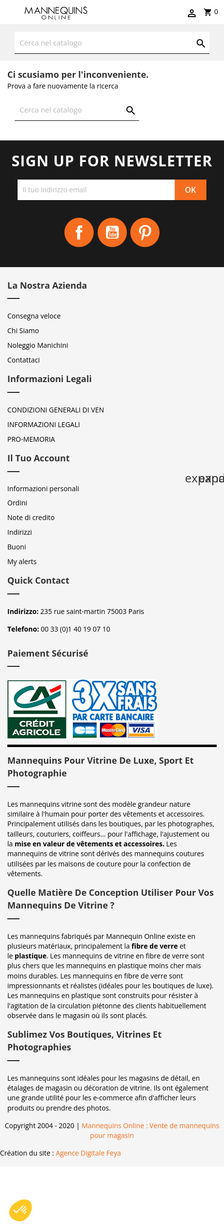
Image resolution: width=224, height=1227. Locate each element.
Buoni (16, 546)
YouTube (112, 232)
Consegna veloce (34, 315)
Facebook (79, 232)
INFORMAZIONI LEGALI (43, 424)
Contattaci (23, 359)
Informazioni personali (43, 488)
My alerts (22, 561)
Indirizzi (19, 532)
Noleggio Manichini (37, 345)
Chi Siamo (23, 330)
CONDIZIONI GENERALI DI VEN (55, 409)
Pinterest (145, 232)
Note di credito (31, 517)
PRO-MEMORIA (31, 439)
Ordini (17, 502)
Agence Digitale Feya (88, 1153)
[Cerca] (112, 43)
